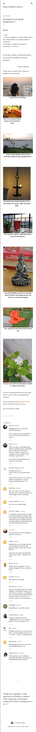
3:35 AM (18, 605)
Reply (11, 440)
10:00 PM (21, 653)
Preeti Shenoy (13, 615)
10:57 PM (20, 586)
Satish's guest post (23, 402)
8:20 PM (17, 576)
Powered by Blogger (18, 723)
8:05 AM (18, 488)
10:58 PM (16, 425)
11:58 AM (16, 541)
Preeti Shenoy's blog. (13, 7)
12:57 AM (21, 468)
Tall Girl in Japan (14, 511)
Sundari (11, 577)
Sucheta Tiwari (14, 468)
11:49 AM (12, 530)
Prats (10, 444)
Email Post (11, 416)
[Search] (32, 3)
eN (10, 628)
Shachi (11, 425)
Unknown (12, 488)
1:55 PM (21, 615)
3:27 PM (19, 641)
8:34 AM (22, 501)
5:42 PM (15, 563)
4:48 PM (14, 628)
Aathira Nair (13, 641)
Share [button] (4, 416)
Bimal (11, 563)
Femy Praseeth (14, 501)
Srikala (11, 541)
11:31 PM (15, 444)
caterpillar (12, 605)
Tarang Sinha (13, 653)
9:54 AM (22, 511)
